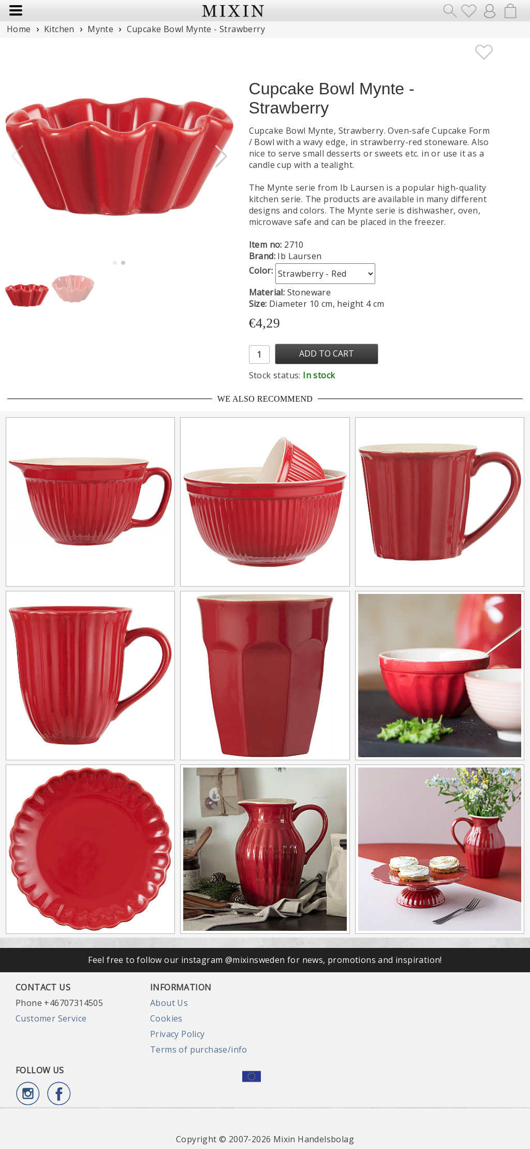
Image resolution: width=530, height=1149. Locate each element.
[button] (221, 156)
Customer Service (51, 1018)
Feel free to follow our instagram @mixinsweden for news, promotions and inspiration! (265, 960)
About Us (169, 1003)
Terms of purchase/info (198, 1049)
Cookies (166, 1018)
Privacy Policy (177, 1034)
